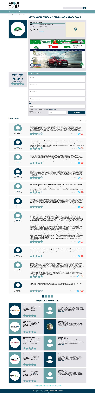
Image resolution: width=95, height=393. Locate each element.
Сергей (17, 147)
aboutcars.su (39, 389)
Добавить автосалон (24, 12)
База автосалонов (13, 12)
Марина (18, 220)
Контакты (33, 12)
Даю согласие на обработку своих (43, 109)
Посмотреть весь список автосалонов (47, 385)
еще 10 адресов (34, 373)
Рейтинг (31, 111)
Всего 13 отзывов (17, 81)
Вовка (17, 162)
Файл (32, 103)
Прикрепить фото (33, 102)
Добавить (77, 112)
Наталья (18, 206)
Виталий (18, 270)
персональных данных (51, 109)
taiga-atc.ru (41, 31)
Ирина (17, 255)
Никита (18, 191)
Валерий (18, 290)
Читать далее (61, 311)
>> (52, 296)
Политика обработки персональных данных (47, 391)
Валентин (18, 132)
